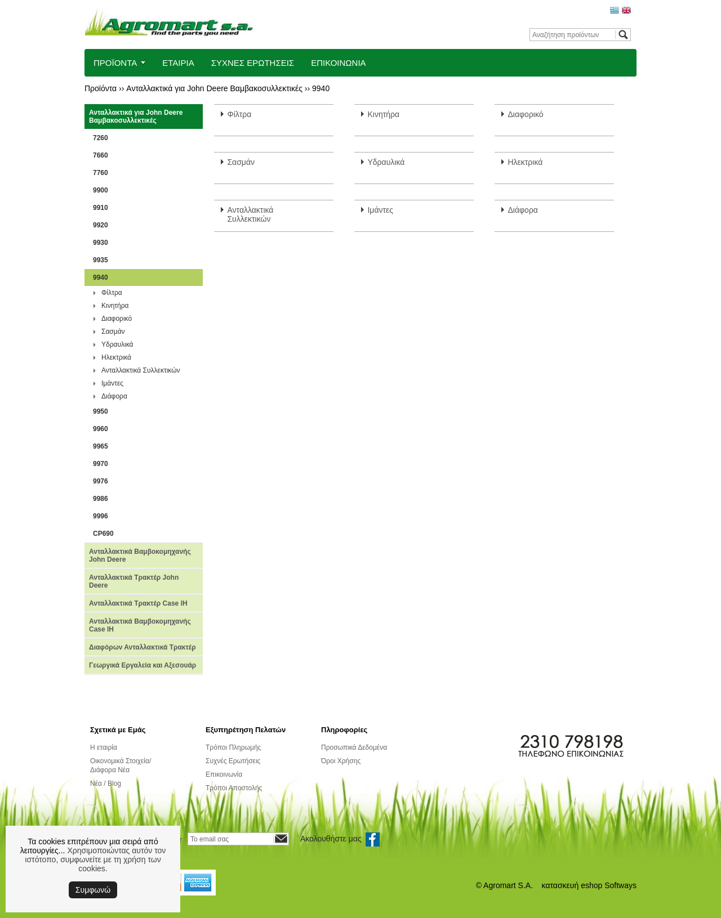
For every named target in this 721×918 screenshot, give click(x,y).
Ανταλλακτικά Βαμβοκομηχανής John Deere (140, 555)
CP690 (103, 534)
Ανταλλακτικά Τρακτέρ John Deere (134, 581)
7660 (100, 155)
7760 (100, 173)
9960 (100, 429)
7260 (100, 138)
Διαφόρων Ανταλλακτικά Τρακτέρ (142, 647)
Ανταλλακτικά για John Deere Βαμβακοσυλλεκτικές (214, 88)
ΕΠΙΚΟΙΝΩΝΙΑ (338, 63)
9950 (100, 411)
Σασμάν (113, 331)
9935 (100, 260)
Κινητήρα (115, 306)
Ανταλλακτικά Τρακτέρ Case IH (138, 603)
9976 (100, 481)
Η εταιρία (103, 747)
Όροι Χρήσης (340, 761)
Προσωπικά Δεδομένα (354, 747)
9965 (100, 446)
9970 (100, 464)
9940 (321, 88)
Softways (620, 885)
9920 (100, 225)
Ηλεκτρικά (116, 357)
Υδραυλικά (117, 344)
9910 (100, 208)
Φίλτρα (111, 293)
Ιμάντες (112, 383)
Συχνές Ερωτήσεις (233, 761)
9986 (100, 499)
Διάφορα (114, 396)
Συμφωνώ (92, 889)
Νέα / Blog (105, 783)
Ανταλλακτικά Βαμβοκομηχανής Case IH (140, 625)
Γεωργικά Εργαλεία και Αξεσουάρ (142, 665)
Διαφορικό (116, 319)
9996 (100, 516)
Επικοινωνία (224, 774)
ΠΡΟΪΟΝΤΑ (115, 63)
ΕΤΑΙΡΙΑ (178, 63)
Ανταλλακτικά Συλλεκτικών (140, 370)
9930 (100, 243)
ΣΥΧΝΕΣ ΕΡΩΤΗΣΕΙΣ (253, 63)
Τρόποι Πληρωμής (233, 747)
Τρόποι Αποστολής (234, 788)
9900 (100, 190)
